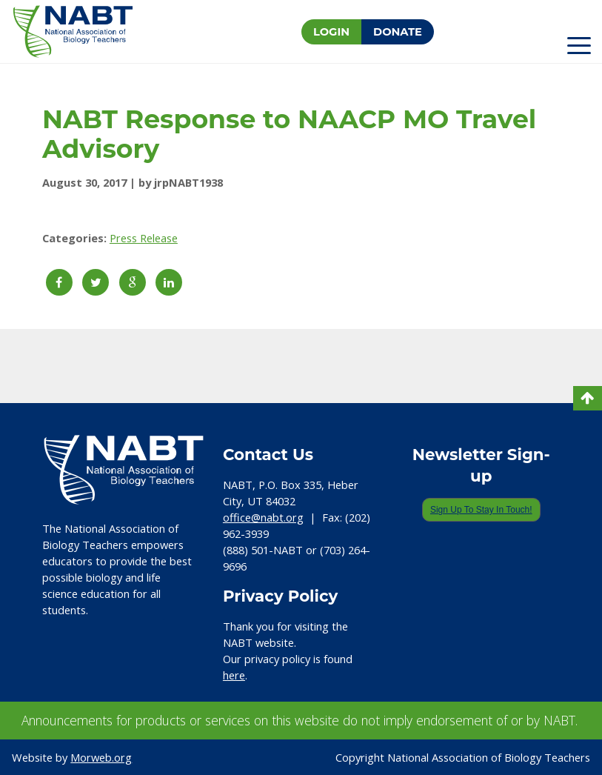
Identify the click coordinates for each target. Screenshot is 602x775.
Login (331, 32)
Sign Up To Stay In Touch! (481, 510)
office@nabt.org (263, 517)
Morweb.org (101, 757)
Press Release (144, 237)
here (234, 675)
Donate (397, 32)
